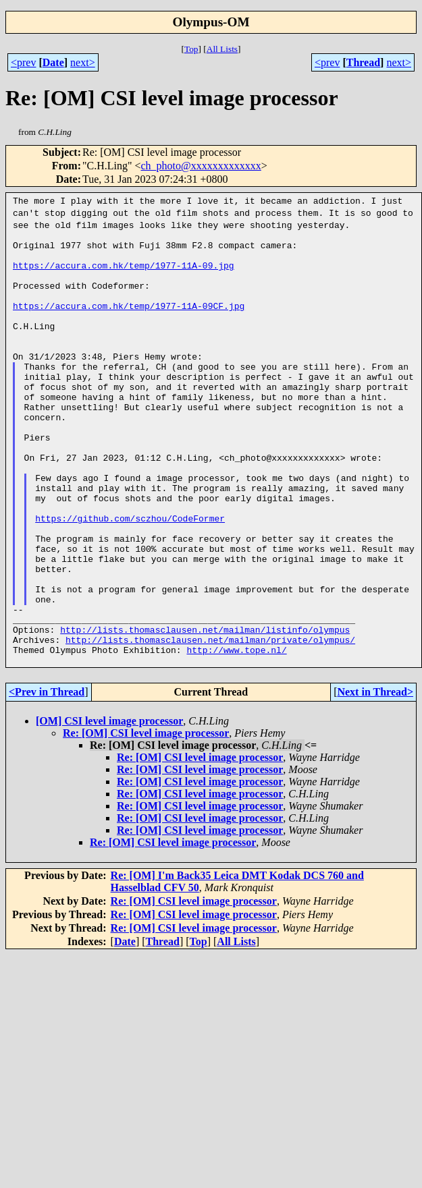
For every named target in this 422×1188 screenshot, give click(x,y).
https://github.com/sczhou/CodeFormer (130, 577)
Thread (363, 62)
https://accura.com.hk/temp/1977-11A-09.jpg (123, 273)
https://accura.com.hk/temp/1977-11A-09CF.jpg (128, 322)
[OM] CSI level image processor (109, 808)
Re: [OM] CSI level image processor (146, 820)
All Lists (222, 49)
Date (53, 62)
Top (191, 49)
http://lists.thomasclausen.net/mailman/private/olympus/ (210, 722)
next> (82, 62)
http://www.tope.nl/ (236, 735)
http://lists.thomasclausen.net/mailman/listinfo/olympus (205, 710)
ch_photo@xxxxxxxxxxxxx (201, 165)
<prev (23, 62)
